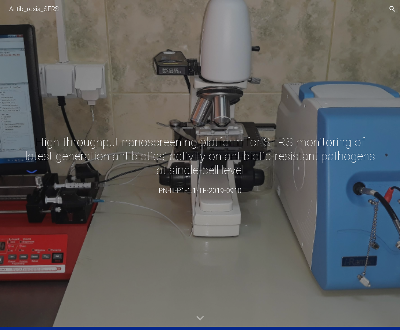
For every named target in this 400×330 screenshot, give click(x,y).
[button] (392, 9)
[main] (200, 156)
